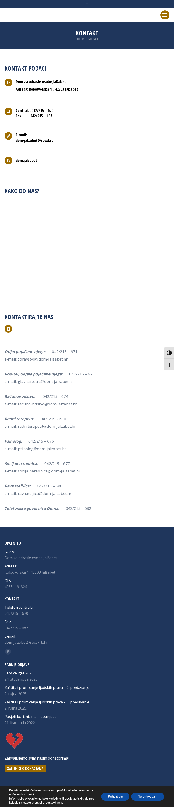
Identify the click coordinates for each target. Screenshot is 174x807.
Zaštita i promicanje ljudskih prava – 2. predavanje (47, 687)
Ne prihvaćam (147, 796)
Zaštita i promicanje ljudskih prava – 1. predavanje (47, 702)
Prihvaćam (114, 796)
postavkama (71, 803)
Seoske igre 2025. (19, 673)
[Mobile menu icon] (164, 14)
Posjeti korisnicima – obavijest (30, 716)
